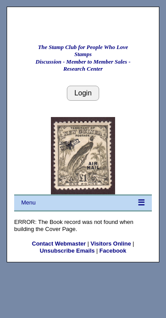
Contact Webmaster (59, 243)
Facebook (113, 250)
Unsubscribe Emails (67, 250)
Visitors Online (110, 243)
